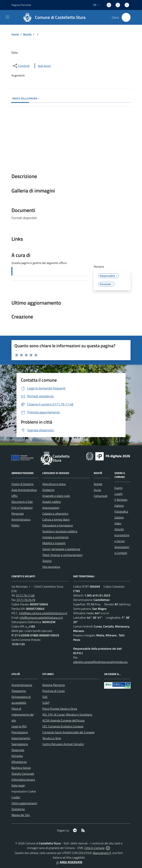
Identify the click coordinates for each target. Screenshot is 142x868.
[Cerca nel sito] (126, 17)
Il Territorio (120, 499)
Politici (15, 525)
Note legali (18, 785)
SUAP (45, 702)
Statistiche (18, 809)
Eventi (118, 488)
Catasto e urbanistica (55, 513)
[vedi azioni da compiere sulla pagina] (41, 66)
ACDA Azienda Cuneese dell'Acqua (63, 720)
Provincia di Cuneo (53, 691)
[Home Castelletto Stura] (53, 17)
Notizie (98, 484)
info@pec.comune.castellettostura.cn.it (43, 613)
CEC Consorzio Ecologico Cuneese (62, 726)
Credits (15, 797)
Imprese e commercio (55, 537)
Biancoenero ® (102, 853)
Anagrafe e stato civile (56, 496)
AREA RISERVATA (68, 862)
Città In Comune (94, 848)
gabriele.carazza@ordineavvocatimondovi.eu (100, 662)
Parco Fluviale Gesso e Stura (59, 708)
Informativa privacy (23, 779)
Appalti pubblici (51, 501)
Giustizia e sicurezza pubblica (59, 531)
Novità (27, 34)
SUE (45, 697)
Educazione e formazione (57, 525)
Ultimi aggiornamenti (24, 803)
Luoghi (118, 494)
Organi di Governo (22, 484)
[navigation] (7, 17)
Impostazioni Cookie (23, 791)
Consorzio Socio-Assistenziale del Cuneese (68, 732)
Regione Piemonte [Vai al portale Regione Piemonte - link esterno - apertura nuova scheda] (21, 5)
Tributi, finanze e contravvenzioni (62, 555)
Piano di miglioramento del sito (22, 714)
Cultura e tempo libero (56, 519)
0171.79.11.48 (25, 595)
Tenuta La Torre (51, 738)
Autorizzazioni (50, 507)
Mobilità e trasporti (53, 543)
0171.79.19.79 (26, 600)
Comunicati (100, 496)
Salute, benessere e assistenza (61, 549)
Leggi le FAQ (19, 726)
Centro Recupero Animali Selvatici (63, 744)
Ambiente (48, 490)
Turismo (47, 561)
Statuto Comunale (22, 773)
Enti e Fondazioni (22, 507)
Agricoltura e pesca (54, 484)
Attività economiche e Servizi (121, 535)
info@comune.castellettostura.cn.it (41, 617)
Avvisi (97, 490)
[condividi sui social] (20, 66)
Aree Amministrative (24, 490)
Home (15, 34)
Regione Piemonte (53, 685)
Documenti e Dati (22, 501)
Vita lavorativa (51, 567)
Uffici (14, 496)
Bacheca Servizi (21, 767)
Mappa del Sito (20, 815)
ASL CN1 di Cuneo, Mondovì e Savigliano (67, 714)
